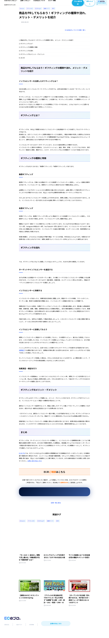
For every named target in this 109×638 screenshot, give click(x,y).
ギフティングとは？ (26, 46)
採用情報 (31, 631)
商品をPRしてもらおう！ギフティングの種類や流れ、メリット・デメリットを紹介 (46, 43)
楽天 (56, 10)
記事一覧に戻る (56, 505)
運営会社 (6, 631)
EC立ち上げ (40, 10)
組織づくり (49, 10)
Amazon (22, 10)
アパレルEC (30, 10)
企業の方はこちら (55, 630)
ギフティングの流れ (26, 53)
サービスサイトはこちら (101, 3)
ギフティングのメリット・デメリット (32, 57)
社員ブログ (19, 631)
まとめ (22, 60)
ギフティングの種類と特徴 (28, 50)
